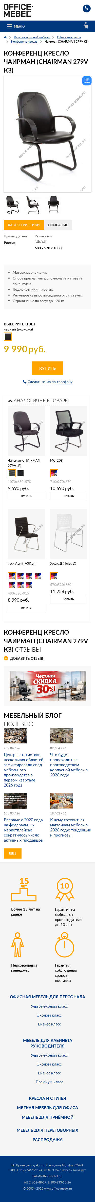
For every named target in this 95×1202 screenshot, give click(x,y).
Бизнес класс (49, 1023)
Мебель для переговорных (47, 1130)
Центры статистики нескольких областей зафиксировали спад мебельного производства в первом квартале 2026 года (23, 770)
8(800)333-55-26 (59, 1182)
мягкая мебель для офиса (47, 1107)
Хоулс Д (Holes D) (63, 563)
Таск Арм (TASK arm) (23, 563)
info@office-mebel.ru (47, 1176)
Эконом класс (49, 1015)
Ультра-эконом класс (49, 1006)
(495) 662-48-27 (35, 1182)
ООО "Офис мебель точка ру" (65, 1170)
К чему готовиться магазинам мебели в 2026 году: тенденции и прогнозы (70, 827)
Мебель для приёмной (47, 1117)
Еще (12, 853)
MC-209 (56, 460)
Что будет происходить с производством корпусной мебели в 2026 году (69, 765)
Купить (47, 368)
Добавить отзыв (26, 658)
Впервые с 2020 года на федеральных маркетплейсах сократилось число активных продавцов (23, 830)
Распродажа (48, 1139)
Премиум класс (49, 1081)
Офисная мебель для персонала (47, 997)
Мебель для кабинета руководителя (47, 1043)
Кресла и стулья (47, 1098)
